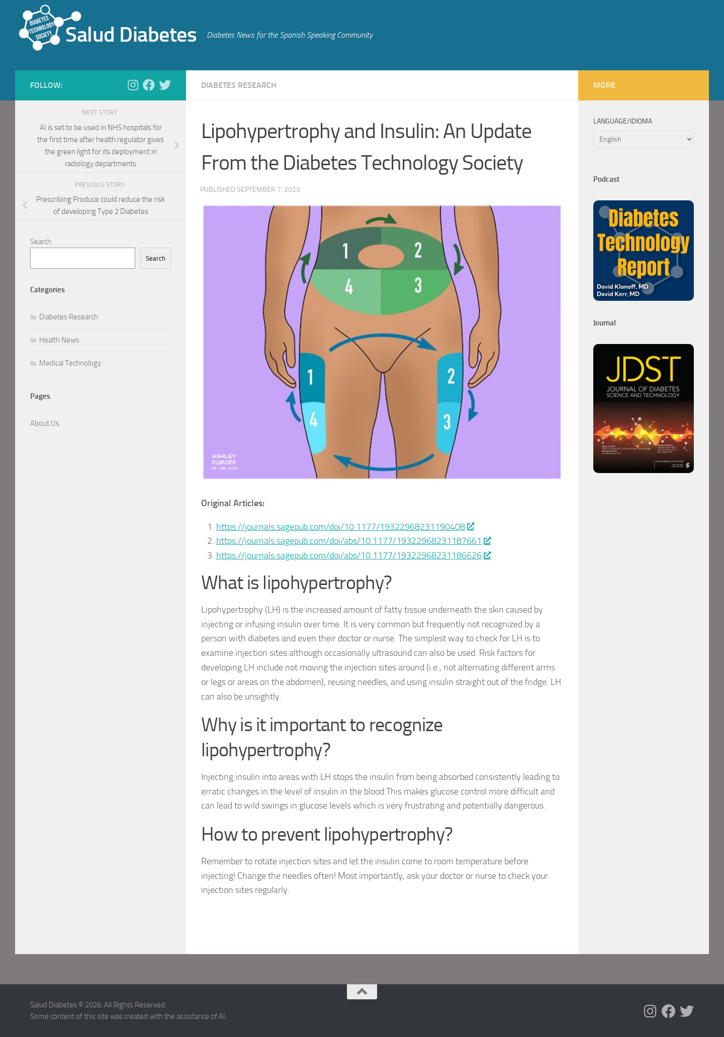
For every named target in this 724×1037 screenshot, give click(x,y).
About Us (44, 423)
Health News (59, 339)
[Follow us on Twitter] (165, 85)
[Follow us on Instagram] (133, 85)
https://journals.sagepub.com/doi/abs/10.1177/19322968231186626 (353, 555)
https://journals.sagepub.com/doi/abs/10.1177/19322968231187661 (353, 540)
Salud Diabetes (131, 34)
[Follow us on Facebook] (149, 85)
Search (40, 241)
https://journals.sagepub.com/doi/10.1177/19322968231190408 (345, 526)
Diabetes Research (239, 85)
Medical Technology (70, 363)
